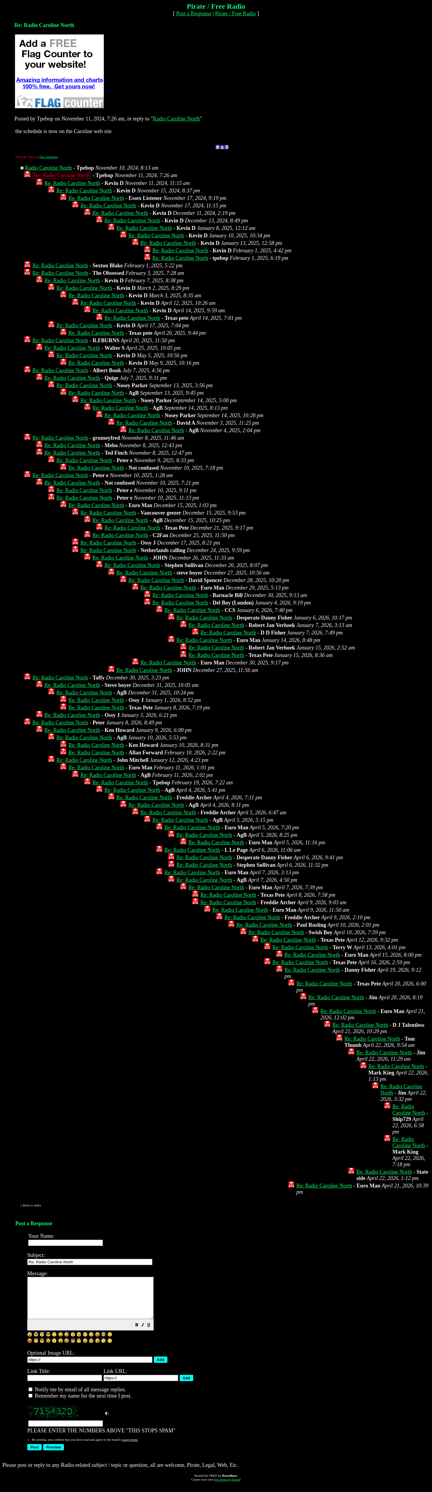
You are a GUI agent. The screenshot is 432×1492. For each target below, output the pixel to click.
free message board (227, 1487)
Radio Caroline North (176, 119)
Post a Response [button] (193, 13)
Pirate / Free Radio (235, 13)
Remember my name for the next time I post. (80, 1404)
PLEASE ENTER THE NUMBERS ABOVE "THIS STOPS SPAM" (225, 1355)
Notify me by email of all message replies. (77, 1398)
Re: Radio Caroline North (72, 183)
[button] (151, 1333)
